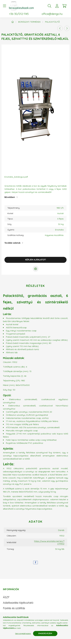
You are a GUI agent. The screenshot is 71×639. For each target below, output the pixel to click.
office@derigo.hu (52, 14)
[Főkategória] (12, 21)
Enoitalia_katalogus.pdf (16, 176)
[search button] (49, 6)
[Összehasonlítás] (36, 269)
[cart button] (64, 6)
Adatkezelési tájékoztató (18, 602)
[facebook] (35, 562)
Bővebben (9, 197)
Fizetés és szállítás (14, 608)
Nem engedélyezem (23, 633)
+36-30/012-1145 (19, 14)
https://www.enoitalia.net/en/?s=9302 (49, 542)
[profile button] (57, 6)
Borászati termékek (29, 21)
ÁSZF (6, 597)
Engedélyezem (45, 633)
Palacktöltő (52, 21)
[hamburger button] (4, 6)
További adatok (12, 243)
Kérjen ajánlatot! (35, 259)
